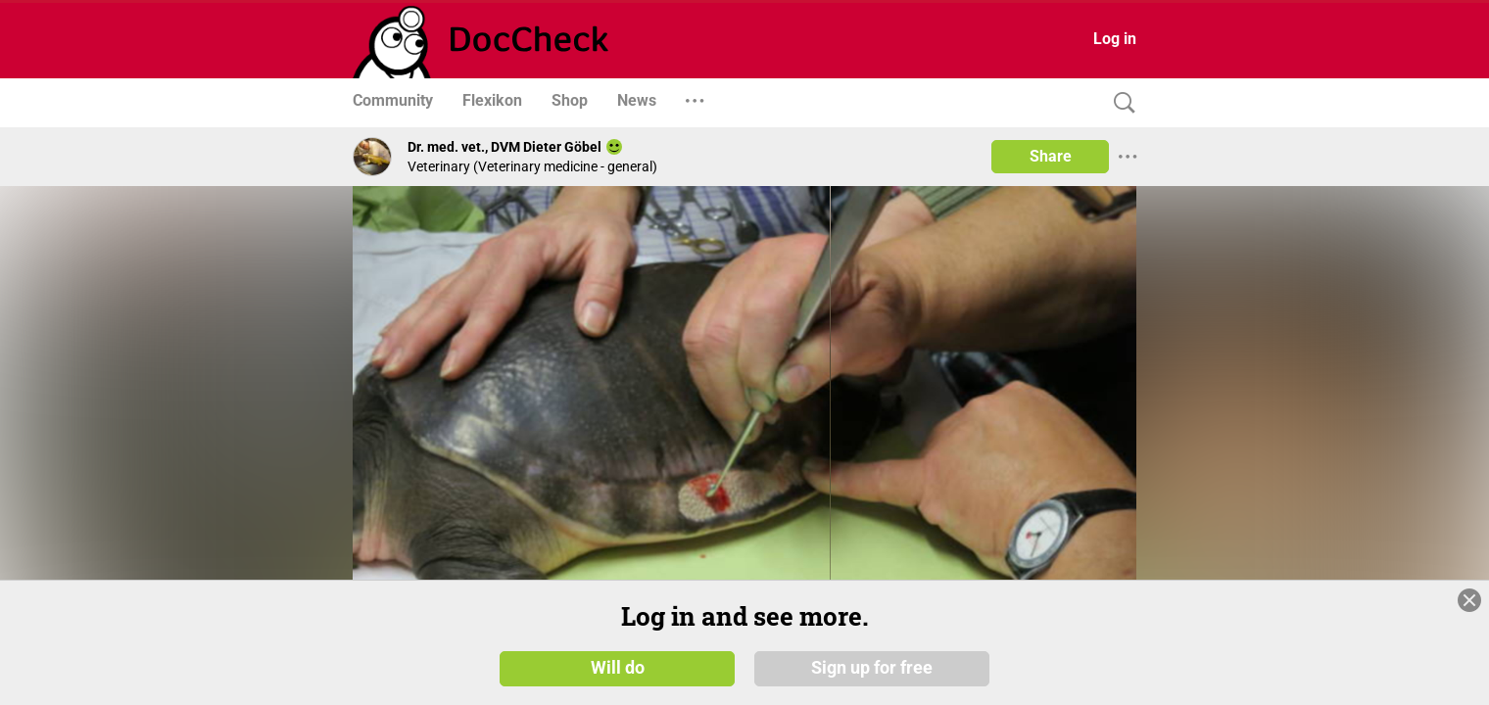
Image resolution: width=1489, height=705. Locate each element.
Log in (1114, 38)
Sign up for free (872, 668)
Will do (618, 668)
